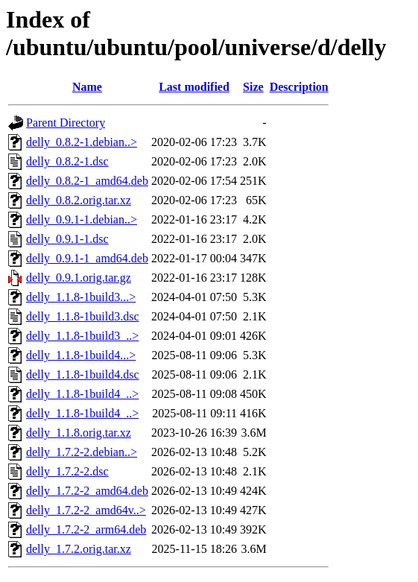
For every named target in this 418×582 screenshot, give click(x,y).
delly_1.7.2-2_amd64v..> (86, 510)
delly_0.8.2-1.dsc (67, 161)
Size (253, 86)
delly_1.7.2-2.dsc (67, 471)
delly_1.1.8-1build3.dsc (82, 316)
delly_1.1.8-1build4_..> (82, 394)
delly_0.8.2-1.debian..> (81, 142)
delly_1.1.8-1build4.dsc (82, 374)
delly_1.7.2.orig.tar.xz (78, 549)
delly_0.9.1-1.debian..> (81, 219)
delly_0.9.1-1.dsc (67, 239)
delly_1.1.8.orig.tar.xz (78, 432)
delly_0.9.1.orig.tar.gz (78, 277)
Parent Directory (65, 122)
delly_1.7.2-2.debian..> (81, 452)
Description (299, 86)
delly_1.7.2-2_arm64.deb (86, 529)
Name (87, 86)
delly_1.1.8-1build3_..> (82, 335)
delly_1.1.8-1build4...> (81, 355)
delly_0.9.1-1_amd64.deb (87, 258)
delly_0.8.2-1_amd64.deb (87, 180)
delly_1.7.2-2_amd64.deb (87, 490)
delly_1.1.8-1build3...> (81, 297)
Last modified (194, 86)
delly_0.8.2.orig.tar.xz (78, 200)
